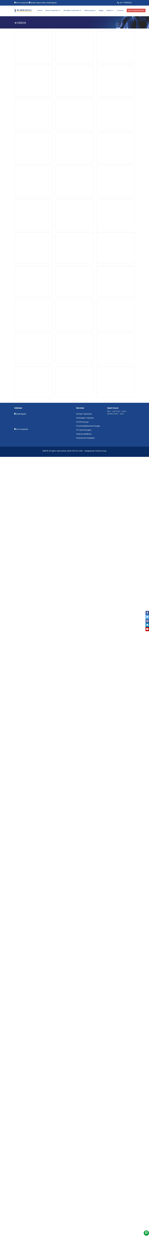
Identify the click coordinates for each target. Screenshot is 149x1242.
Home (40, 10)
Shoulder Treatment (72, 10)
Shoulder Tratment (85, 418)
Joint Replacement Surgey (88, 426)
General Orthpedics (85, 438)
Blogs (101, 10)
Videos (110, 10)
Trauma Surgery (83, 430)
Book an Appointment (136, 10)
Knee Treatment (52, 10)
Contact (120, 10)
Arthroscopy (90, 10)
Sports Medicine (83, 434)
